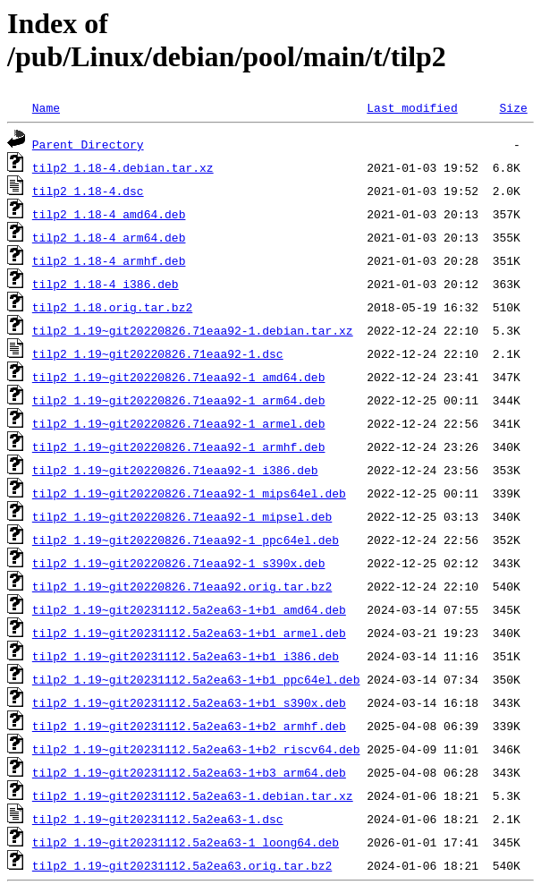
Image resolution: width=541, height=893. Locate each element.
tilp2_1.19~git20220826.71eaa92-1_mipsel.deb (182, 516)
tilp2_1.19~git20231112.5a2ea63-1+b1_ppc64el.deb (196, 679)
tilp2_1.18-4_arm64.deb (109, 237)
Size (513, 107)
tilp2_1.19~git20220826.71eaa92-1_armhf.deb (178, 446)
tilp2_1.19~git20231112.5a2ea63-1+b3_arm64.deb (189, 772)
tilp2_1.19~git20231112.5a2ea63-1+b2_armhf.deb (189, 726)
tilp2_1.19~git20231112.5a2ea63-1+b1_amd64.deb (189, 609)
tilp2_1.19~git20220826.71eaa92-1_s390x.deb (178, 563)
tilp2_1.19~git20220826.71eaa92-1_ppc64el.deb (185, 540)
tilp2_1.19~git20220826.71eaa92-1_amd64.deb (178, 377)
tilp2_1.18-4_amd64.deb (109, 214)
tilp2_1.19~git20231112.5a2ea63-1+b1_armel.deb (189, 633)
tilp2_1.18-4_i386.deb (105, 284)
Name (46, 107)
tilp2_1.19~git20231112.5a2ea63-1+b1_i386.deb (185, 656)
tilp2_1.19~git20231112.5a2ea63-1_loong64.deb (185, 842)
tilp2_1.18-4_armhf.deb (109, 260)
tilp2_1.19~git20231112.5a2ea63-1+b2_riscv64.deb (196, 749)
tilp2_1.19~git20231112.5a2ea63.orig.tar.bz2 (182, 865)
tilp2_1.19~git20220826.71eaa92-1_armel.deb (178, 423)
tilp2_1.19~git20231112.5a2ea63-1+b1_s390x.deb (189, 702)
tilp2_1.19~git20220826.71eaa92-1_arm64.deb (178, 400)
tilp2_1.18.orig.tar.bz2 (112, 307)
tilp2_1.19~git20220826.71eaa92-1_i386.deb (175, 470)
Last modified (412, 107)
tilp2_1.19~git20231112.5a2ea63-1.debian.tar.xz (192, 795)
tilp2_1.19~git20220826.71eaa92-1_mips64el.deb (189, 493)
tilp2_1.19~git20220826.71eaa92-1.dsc (157, 353)
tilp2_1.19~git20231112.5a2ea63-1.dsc (157, 819)
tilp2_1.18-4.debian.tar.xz (123, 167)
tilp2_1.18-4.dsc (88, 191)
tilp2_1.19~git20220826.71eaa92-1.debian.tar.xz (192, 330)
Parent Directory (88, 144)
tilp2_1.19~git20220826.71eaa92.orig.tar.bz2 (182, 586)
